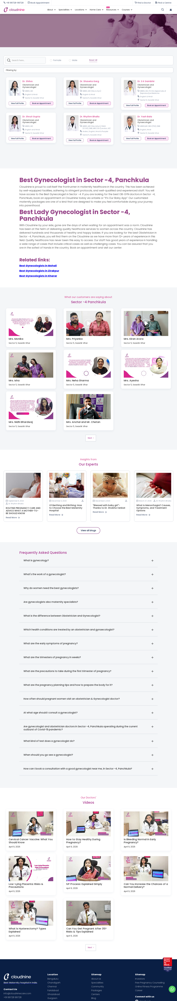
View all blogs (88, 530)
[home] (24, 9)
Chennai (52, 986)
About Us (96, 979)
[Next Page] (90, 438)
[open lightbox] (31, 323)
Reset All (93, 60)
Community (97, 986)
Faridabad (53, 990)
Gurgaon (52, 998)
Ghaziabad (53, 994)
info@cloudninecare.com (17, 993)
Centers (95, 994)
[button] (50, 10)
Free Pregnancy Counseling (150, 982)
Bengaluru (52, 979)
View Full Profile (17, 103)
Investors (140, 979)
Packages (96, 990)
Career (138, 990)
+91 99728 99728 (12, 997)
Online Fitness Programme (149, 986)
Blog (93, 998)
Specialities (97, 982)
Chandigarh (53, 982)
